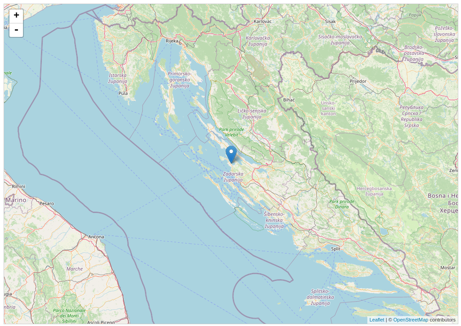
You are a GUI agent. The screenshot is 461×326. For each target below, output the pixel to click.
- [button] (16, 30)
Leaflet (377, 319)
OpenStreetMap (411, 319)
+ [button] (16, 16)
